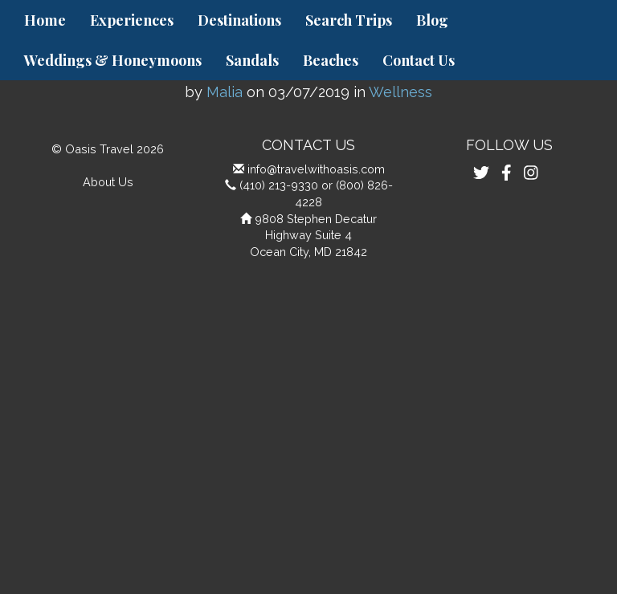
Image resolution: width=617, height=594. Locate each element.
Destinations (239, 20)
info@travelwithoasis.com (316, 169)
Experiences (132, 20)
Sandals (252, 60)
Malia (224, 91)
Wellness (400, 91)
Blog (432, 20)
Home (45, 20)
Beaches (330, 60)
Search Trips (348, 20)
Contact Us (418, 60)
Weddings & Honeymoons (113, 60)
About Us (108, 182)
